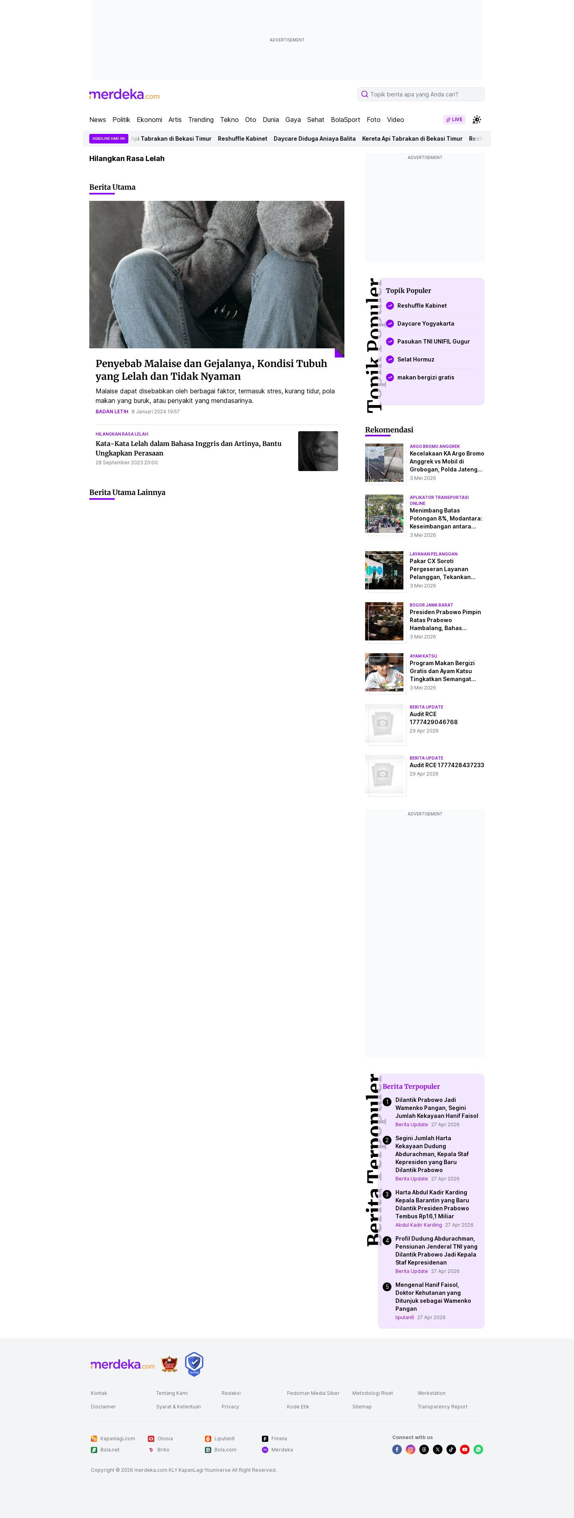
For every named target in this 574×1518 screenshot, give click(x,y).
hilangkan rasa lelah (122, 434)
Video (395, 120)
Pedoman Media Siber (313, 1393)
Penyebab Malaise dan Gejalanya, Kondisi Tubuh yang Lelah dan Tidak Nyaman (211, 370)
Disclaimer (103, 1407)
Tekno (229, 120)
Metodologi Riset (372, 1393)
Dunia (271, 120)
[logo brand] (169, 1364)
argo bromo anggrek (435, 446)
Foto (374, 120)
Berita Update (411, 1124)
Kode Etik (298, 1407)
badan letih (112, 411)
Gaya (293, 120)
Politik (121, 120)
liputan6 (404, 1317)
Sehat (315, 120)
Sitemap (362, 1407)
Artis (175, 120)
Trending (201, 120)
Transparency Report (443, 1407)
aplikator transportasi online (439, 500)
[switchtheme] (477, 120)
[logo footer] (123, 1364)
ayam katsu (423, 656)
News (97, 120)
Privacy (230, 1407)
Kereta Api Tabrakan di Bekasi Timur (164, 138)
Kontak (99, 1393)
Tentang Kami (172, 1393)
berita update (426, 707)
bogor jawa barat (431, 605)
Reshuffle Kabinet (246, 138)
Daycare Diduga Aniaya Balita (318, 138)
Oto (250, 120)
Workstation (432, 1393)
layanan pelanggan (434, 554)
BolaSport (345, 120)
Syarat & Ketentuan (178, 1407)
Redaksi (231, 1393)
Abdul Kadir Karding (418, 1225)
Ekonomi (149, 120)
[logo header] (124, 94)
